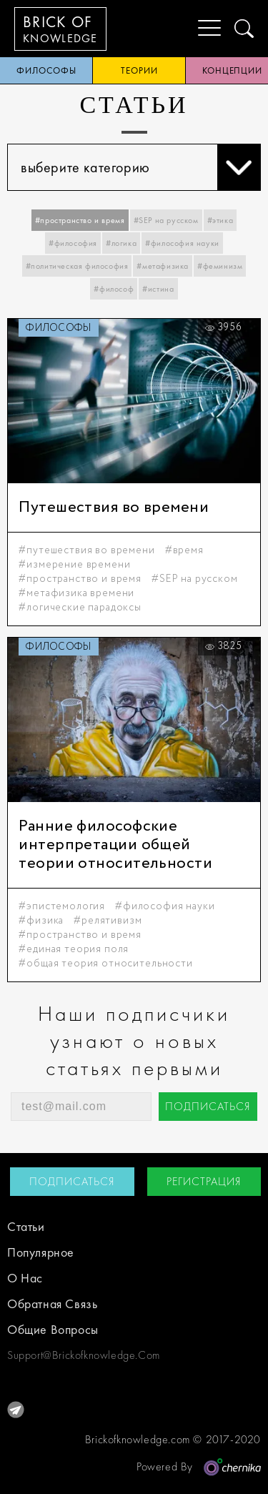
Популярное (40, 1252)
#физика (41, 921)
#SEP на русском (166, 220)
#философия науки (182, 243)
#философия (73, 243)
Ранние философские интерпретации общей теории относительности (115, 845)
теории (139, 70)
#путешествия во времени (86, 550)
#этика (220, 220)
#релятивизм (108, 921)
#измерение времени (74, 565)
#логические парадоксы (80, 607)
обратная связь (52, 1303)
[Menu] (198, 28)
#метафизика (163, 266)
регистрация (204, 1181)
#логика (121, 243)
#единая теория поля (74, 949)
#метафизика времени (76, 593)
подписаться (208, 1106)
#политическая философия (77, 266)
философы (46, 70)
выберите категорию (140, 167)
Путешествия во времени (114, 507)
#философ (114, 289)
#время (184, 550)
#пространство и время (80, 220)
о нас (25, 1278)
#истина (158, 289)
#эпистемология (62, 906)
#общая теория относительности (105, 963)
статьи (26, 1226)
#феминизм (219, 266)
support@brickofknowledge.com (70, 1354)
